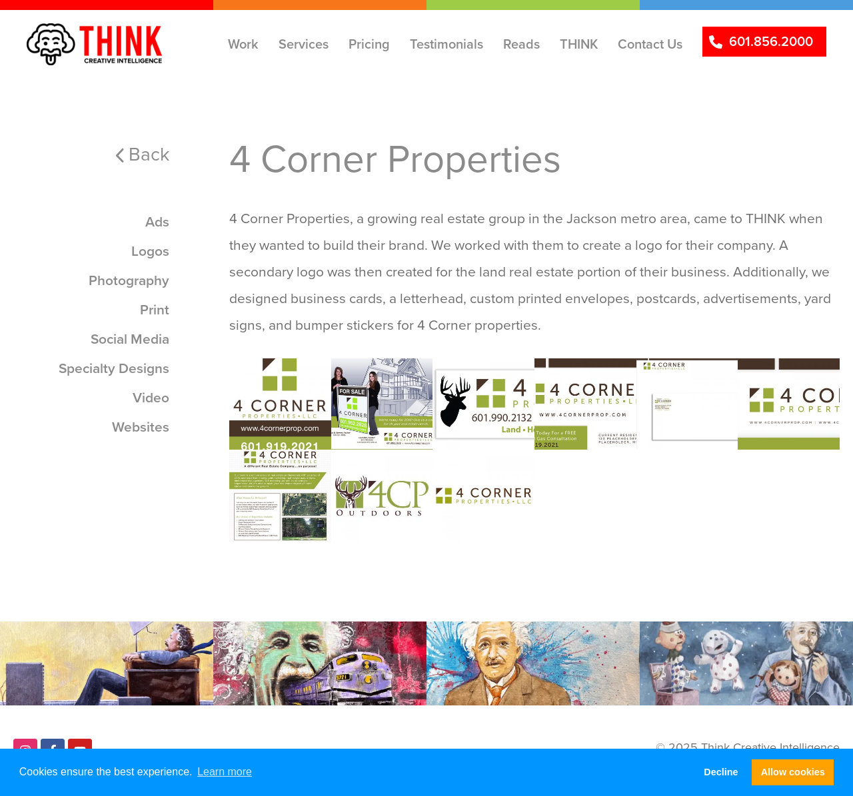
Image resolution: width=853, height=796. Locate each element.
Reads (521, 44)
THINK (579, 44)
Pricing (369, 44)
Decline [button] (721, 772)
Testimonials (446, 44)
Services (304, 44)
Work (243, 44)
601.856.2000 (771, 41)
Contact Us (650, 44)
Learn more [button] (224, 771)
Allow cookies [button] (793, 772)
